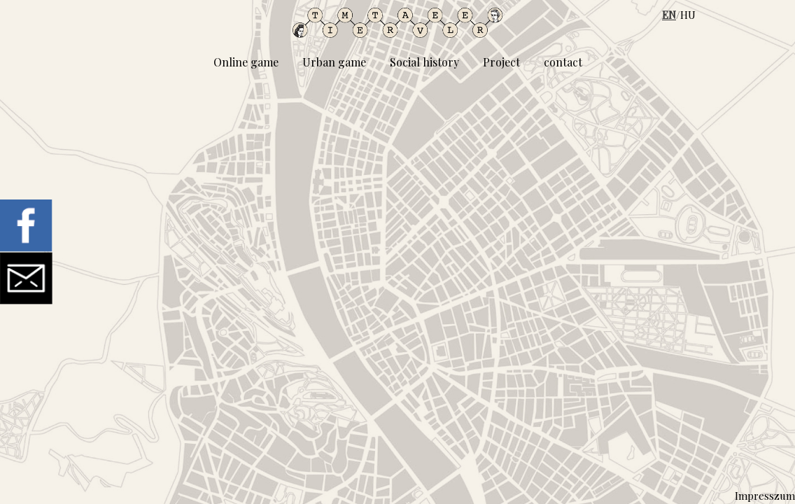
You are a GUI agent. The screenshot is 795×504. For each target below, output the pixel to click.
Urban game (334, 62)
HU (688, 15)
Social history (424, 62)
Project (501, 62)
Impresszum (765, 496)
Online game (246, 62)
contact (563, 62)
